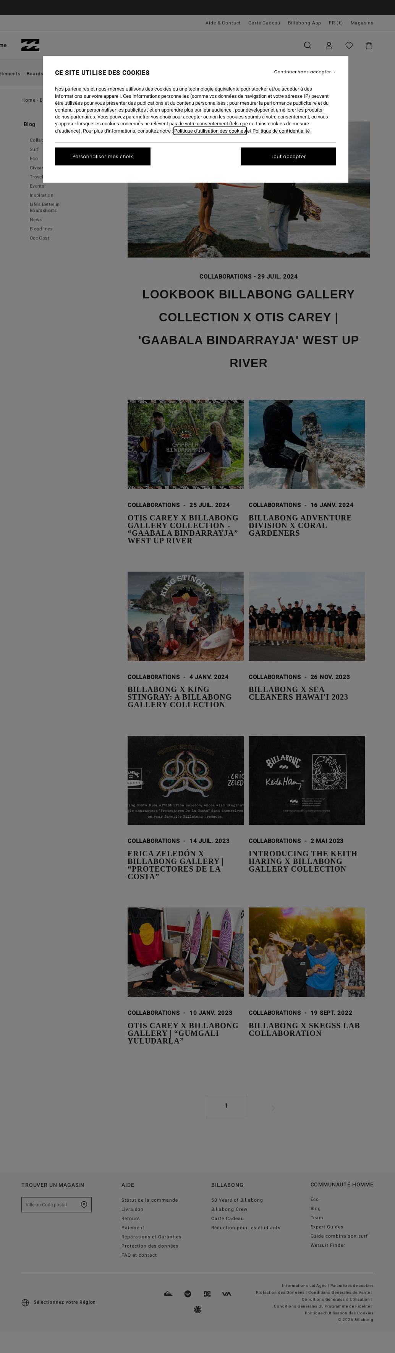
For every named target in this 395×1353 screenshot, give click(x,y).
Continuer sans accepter (302, 72)
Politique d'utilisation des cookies (210, 130)
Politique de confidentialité (281, 130)
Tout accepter (288, 156)
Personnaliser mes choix (103, 156)
